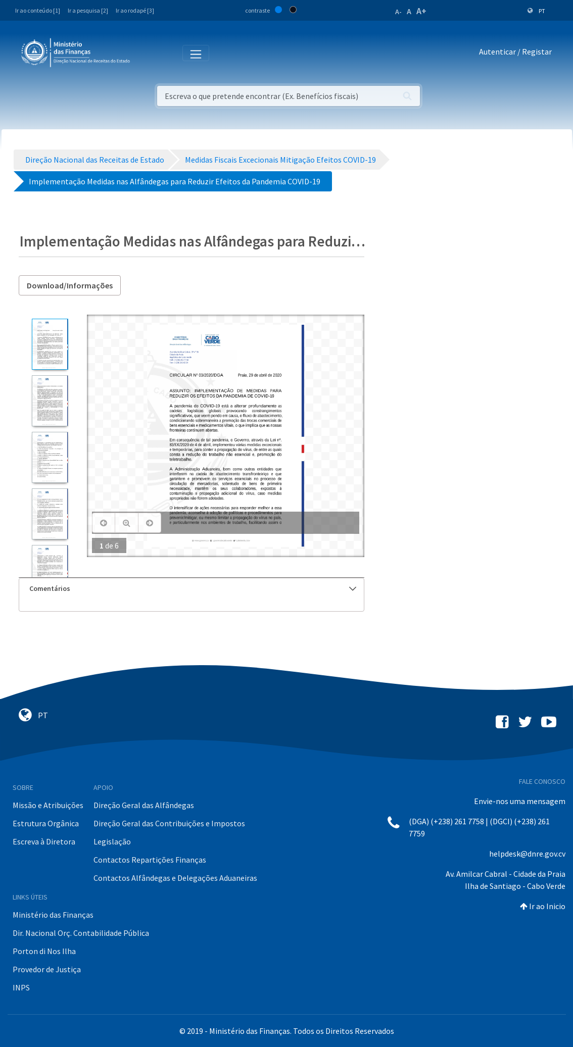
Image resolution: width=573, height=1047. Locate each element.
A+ (421, 11)
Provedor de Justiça (47, 969)
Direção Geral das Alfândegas (143, 805)
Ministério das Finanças (53, 915)
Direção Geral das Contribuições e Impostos (169, 823)
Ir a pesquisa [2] (88, 10)
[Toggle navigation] (145, 52)
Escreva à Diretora (44, 841)
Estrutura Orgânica (46, 823)
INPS (21, 987)
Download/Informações (70, 285)
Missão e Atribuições (48, 805)
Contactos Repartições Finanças (149, 860)
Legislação (112, 841)
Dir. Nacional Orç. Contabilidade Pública (81, 933)
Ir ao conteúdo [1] (37, 10)
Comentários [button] (193, 588)
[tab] (191, 588)
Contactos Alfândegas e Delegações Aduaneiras (175, 878)
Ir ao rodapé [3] (135, 10)
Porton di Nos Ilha (44, 951)
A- (398, 11)
